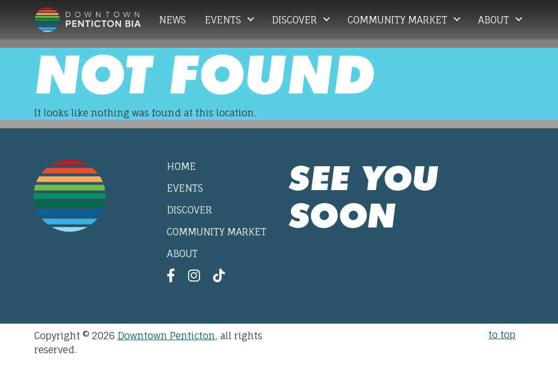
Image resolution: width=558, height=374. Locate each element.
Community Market (399, 19)
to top (501, 334)
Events (224, 19)
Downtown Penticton (166, 335)
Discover (296, 19)
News (172, 19)
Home (181, 166)
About (495, 19)
